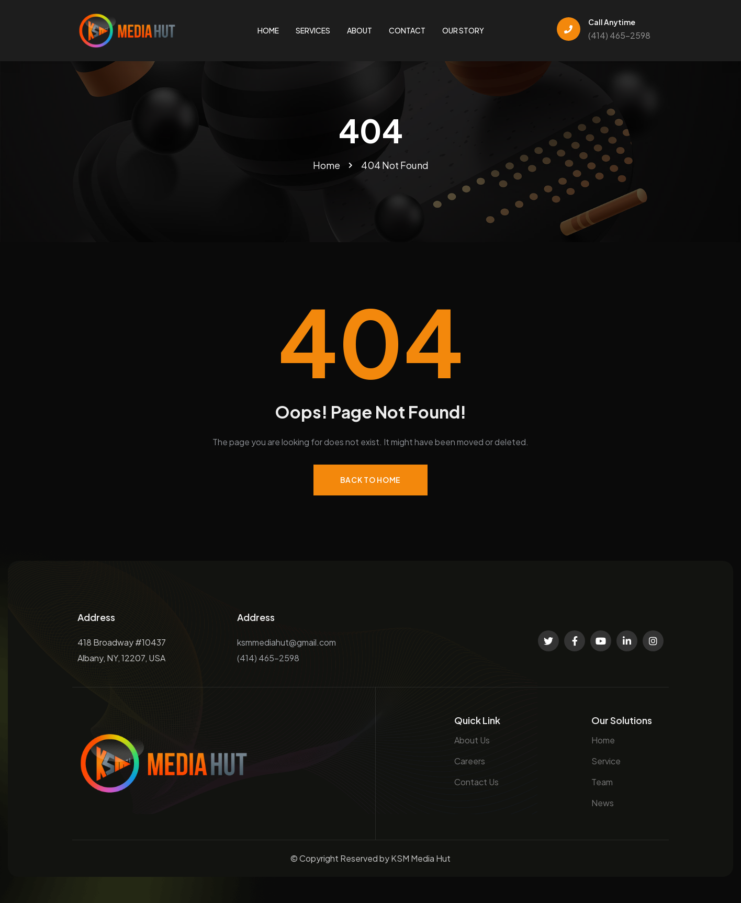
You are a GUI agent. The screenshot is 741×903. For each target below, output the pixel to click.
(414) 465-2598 (619, 35)
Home (603, 740)
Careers (469, 760)
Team (602, 781)
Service (606, 760)
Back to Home (370, 479)
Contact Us (476, 781)
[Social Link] (548, 640)
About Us (472, 740)
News (602, 802)
